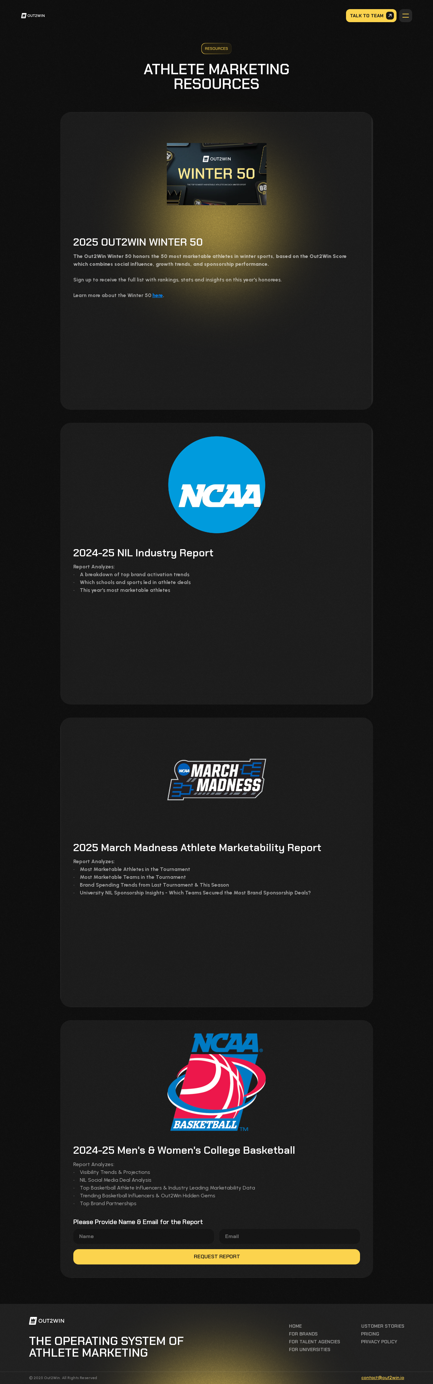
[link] (37, 15)
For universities (309, 1349)
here (157, 295)
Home (295, 1326)
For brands (303, 1334)
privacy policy (379, 1342)
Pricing (370, 1334)
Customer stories (381, 1326)
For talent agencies (314, 1342)
